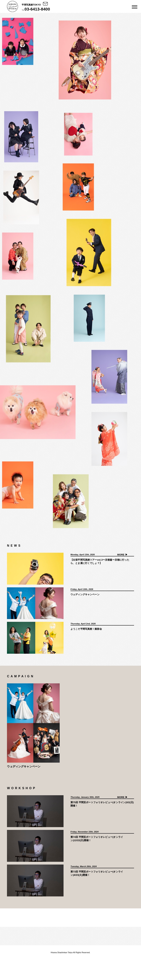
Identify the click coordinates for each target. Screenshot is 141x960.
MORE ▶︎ (122, 554)
